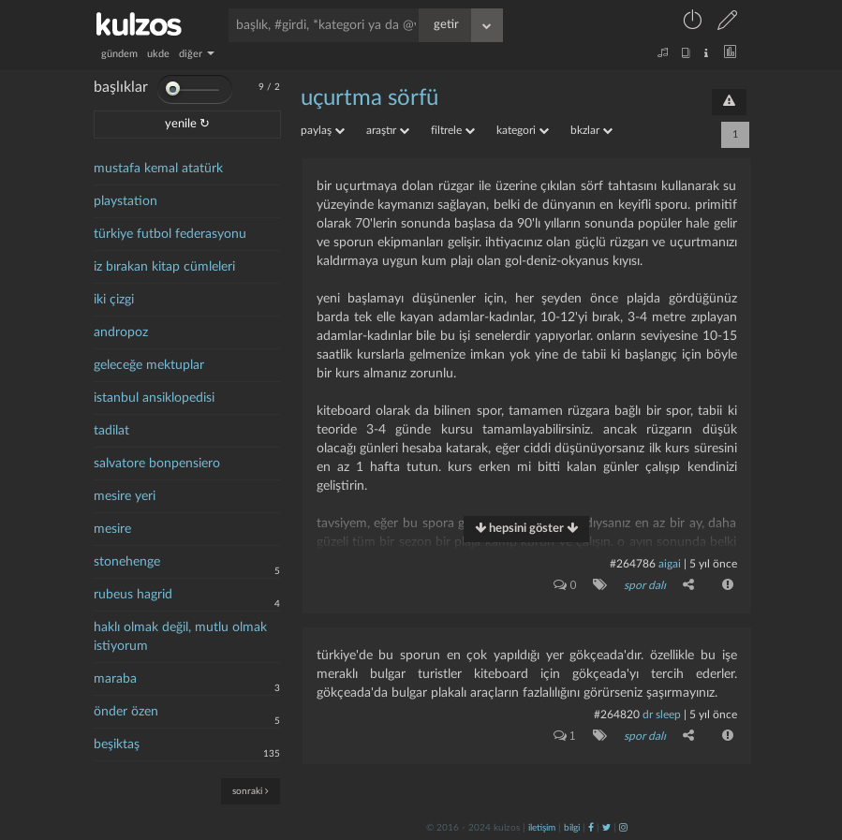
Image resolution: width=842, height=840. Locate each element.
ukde (158, 54)
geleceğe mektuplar (149, 365)
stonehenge (127, 561)
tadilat (111, 430)
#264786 (633, 563)
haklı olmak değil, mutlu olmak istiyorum (180, 637)
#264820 (617, 714)
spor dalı (645, 585)
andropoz (121, 332)
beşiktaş (117, 744)
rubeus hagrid (133, 594)
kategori (522, 130)
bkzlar (591, 130)
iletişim (541, 828)
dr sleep (662, 714)
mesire (112, 529)
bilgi (572, 828)
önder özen (126, 711)
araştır (387, 130)
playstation (125, 201)
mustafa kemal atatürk (158, 168)
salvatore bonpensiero (157, 463)
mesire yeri (124, 496)
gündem (119, 54)
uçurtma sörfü (369, 98)
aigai (669, 563)
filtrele (453, 130)
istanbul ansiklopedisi (154, 398)
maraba (115, 678)
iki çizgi (114, 299)
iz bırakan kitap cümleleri (164, 266)
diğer (196, 54)
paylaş (323, 130)
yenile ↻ (187, 124)
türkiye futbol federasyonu (170, 234)
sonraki (250, 791)
